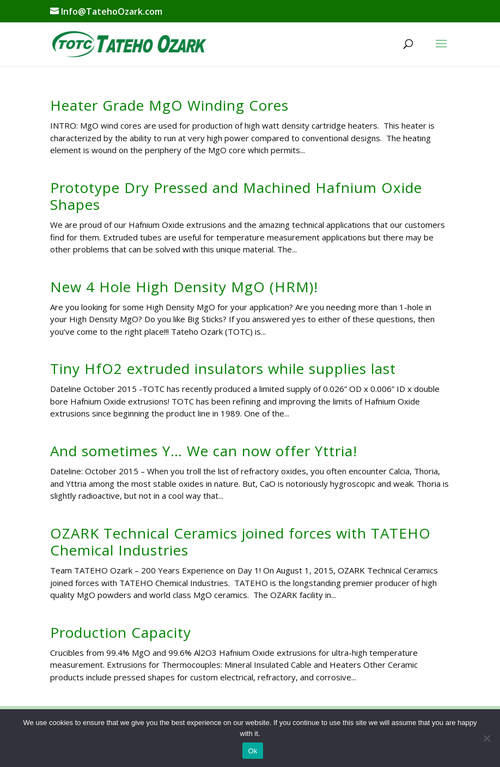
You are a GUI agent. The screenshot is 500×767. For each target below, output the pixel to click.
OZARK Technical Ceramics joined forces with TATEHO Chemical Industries (240, 541)
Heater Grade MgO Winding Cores (169, 105)
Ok (252, 751)
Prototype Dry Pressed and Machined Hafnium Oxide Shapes (236, 196)
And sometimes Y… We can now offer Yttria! (203, 451)
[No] (486, 738)
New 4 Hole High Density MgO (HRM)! (184, 287)
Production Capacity (120, 632)
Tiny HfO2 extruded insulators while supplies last (223, 368)
